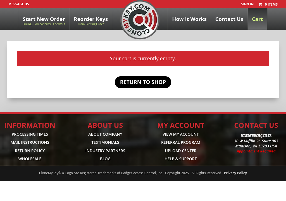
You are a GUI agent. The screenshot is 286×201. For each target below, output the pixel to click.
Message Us (18, 4)
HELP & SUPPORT (181, 159)
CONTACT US (256, 125)
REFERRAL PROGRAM (180, 142)
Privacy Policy (235, 173)
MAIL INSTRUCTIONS (30, 142)
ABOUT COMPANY (105, 134)
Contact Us (229, 18)
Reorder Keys (91, 20)
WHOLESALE (30, 159)
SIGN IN (247, 4)
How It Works (189, 18)
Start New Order (44, 20)
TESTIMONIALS (105, 142)
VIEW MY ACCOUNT (181, 134)
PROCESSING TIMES (30, 134)
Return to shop (143, 82)
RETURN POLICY (30, 150)
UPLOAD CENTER (180, 150)
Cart (257, 18)
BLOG (105, 159)
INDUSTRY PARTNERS (105, 150)
